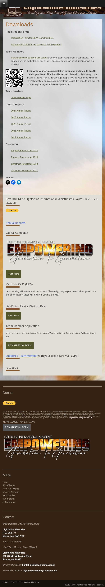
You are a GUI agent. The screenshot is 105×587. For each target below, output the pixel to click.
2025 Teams (9, 502)
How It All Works (11, 489)
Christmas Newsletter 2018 (24, 164)
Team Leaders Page (21, 97)
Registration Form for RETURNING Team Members (36, 44)
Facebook (12, 368)
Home (6, 482)
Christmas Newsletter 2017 (24, 170)
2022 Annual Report (21, 124)
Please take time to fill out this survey (29, 58)
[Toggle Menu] (3, 3)
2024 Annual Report (21, 111)
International (9, 499)
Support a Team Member (22, 356)
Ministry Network (11, 492)
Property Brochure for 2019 (24, 157)
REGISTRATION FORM (19, 345)
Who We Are (9, 495)
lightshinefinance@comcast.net (81, 418)
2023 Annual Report (21, 117)
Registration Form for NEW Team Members (32, 38)
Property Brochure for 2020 (24, 150)
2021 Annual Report (21, 131)
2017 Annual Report (21, 137)
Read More (13, 274)
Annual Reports (15, 223)
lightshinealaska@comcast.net (38, 565)
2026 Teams (9, 485)
